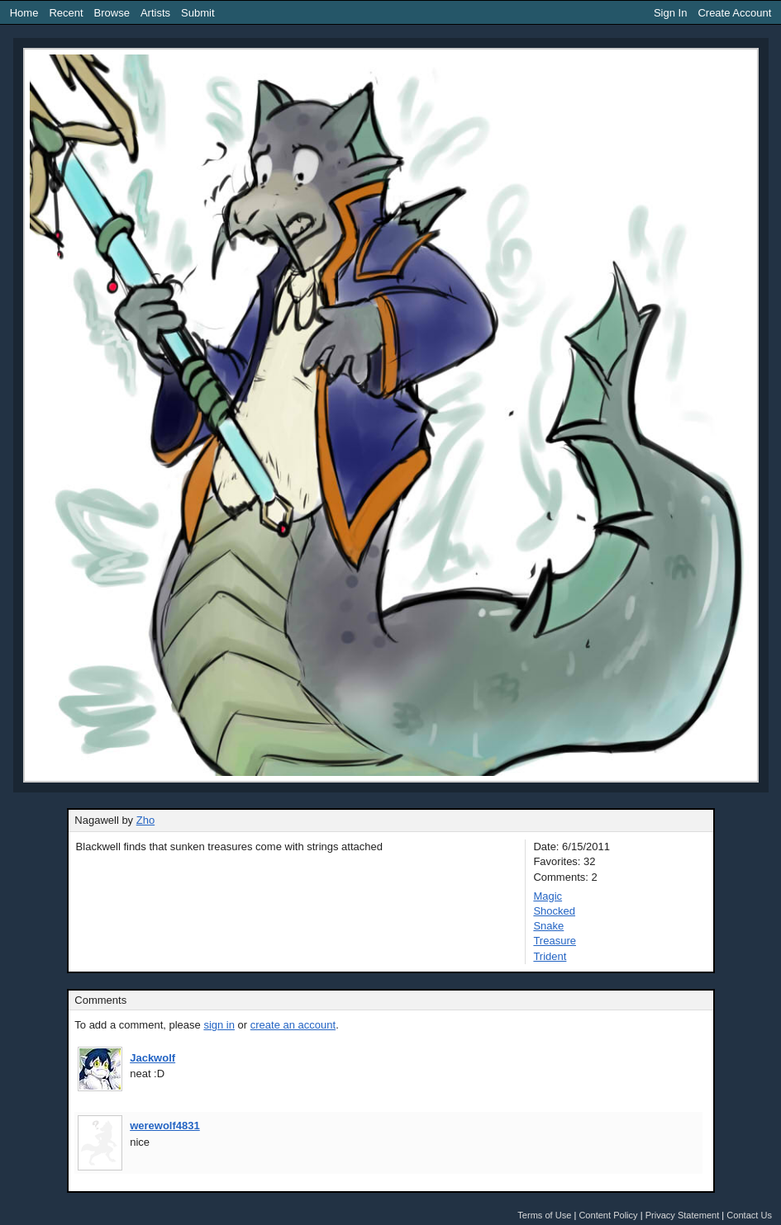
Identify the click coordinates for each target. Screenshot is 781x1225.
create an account (293, 1025)
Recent (66, 13)
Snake (548, 926)
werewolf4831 (165, 1125)
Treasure (554, 940)
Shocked (554, 911)
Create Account (734, 13)
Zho (145, 820)
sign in (219, 1025)
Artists (155, 13)
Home (24, 13)
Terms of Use (544, 1215)
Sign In (670, 13)
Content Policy (608, 1215)
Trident (549, 956)
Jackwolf (152, 1058)
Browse (112, 13)
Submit (197, 13)
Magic (547, 896)
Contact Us (749, 1215)
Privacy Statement (682, 1215)
